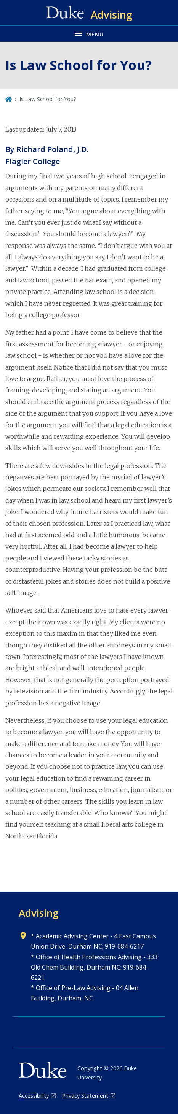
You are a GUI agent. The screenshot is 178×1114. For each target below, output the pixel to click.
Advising (39, 913)
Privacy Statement (85, 1095)
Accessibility (34, 1095)
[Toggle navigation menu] (89, 33)
